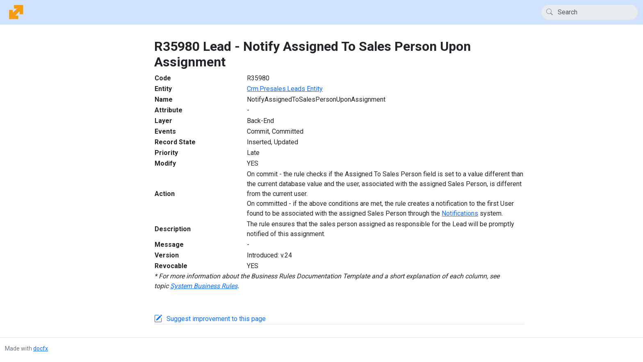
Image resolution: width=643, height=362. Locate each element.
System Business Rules (203, 286)
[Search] (589, 12)
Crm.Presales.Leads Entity (285, 89)
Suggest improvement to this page (216, 319)
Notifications (460, 213)
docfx (40, 348)
